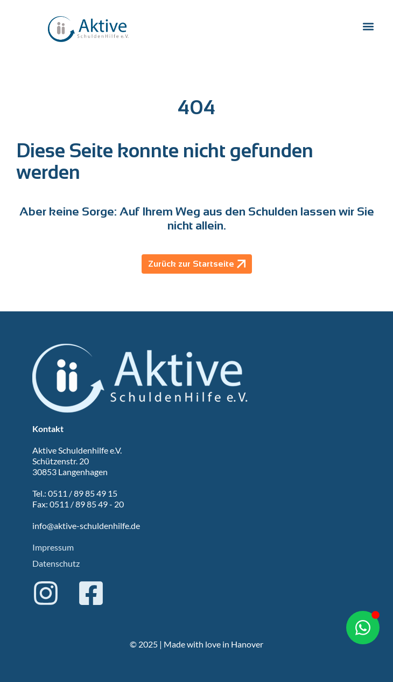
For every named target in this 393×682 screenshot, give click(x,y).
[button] (368, 27)
